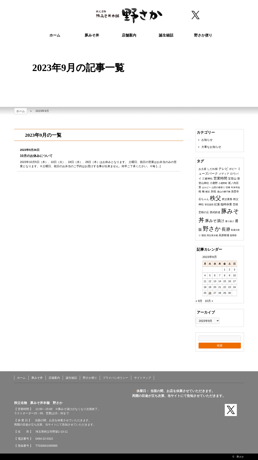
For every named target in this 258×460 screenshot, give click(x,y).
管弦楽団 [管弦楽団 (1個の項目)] (209, 204)
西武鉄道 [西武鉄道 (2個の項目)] (215, 212)
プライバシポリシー (115, 377)
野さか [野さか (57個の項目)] (212, 228)
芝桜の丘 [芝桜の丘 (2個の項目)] (204, 212)
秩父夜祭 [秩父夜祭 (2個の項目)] (227, 199)
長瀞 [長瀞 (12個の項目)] (226, 229)
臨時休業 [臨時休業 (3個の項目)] (226, 204)
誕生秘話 (166, 35)
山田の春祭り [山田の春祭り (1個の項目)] (218, 187)
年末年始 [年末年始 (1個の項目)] (235, 187)
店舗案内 (129, 35)
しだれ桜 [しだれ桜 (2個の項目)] (212, 168)
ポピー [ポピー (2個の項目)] (233, 168)
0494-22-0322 (44, 438)
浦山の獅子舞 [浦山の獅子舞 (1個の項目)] (223, 191)
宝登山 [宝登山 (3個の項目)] (232, 178)
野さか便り (203, 35)
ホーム (54, 35)
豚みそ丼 (92, 35)
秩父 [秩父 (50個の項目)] (215, 198)
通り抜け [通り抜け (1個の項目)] (229, 221)
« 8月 (199, 300)
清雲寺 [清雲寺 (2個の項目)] (235, 191)
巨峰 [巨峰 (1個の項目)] (228, 187)
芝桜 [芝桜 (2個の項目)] (235, 204)
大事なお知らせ (211, 146)
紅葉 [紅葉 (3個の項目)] (217, 204)
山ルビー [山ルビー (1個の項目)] (206, 187)
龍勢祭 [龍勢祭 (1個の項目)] (233, 235)
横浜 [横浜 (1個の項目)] (207, 191)
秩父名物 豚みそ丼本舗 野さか (129, 15)
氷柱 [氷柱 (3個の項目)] (213, 191)
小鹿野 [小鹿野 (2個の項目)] (214, 183)
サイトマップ (142, 377)
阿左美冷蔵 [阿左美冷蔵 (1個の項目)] (212, 235)
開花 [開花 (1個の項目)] (204, 235)
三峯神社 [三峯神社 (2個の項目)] (207, 178)
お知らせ (207, 139)
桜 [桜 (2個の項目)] (200, 191)
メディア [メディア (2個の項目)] (224, 173)
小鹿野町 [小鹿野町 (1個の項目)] (222, 183)
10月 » (209, 300)
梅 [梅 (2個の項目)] (203, 191)
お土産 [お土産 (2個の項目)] (202, 168)
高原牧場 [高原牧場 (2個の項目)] (224, 235)
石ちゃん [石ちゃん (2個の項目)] (204, 199)
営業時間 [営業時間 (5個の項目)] (220, 178)
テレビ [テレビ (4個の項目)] (223, 168)
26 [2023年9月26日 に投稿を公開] (210, 293)
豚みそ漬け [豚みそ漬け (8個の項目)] (214, 221)
